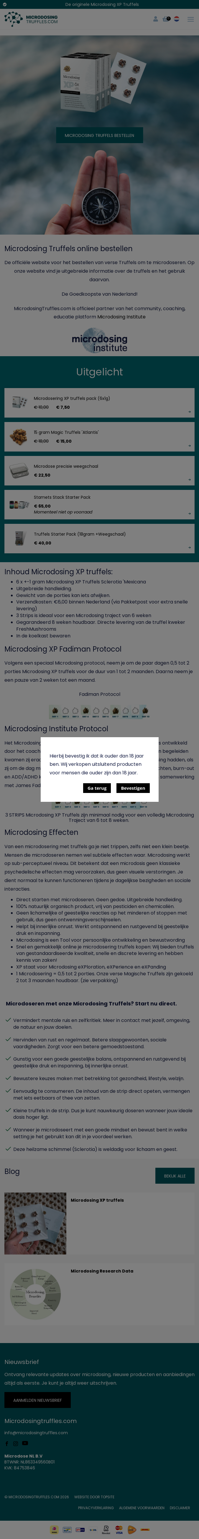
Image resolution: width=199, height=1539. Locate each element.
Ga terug (97, 788)
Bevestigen (133, 788)
